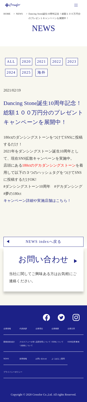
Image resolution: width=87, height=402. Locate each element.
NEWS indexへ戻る (43, 242)
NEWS (19, 14)
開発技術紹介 (9, 342)
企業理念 (39, 329)
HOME (6, 14)
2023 (72, 61)
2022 (56, 61)
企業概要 (55, 329)
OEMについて (57, 342)
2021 (41, 61)
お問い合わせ (41, 359)
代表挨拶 (23, 329)
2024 (11, 72)
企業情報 (7, 329)
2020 (26, 61)
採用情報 (23, 359)
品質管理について (43, 342)
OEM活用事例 (73, 342)
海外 (41, 72)
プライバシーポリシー (13, 372)
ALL (11, 61)
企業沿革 (71, 329)
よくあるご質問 (58, 359)
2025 (26, 72)
